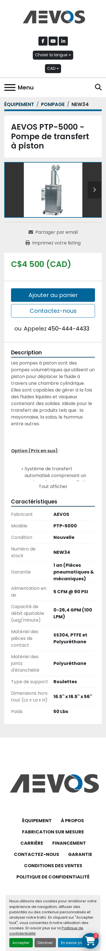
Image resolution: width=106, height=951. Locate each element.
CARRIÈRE (31, 843)
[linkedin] (63, 41)
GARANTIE (80, 854)
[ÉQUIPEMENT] (19, 104)
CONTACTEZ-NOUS (36, 854)
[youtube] (53, 41)
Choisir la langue (51, 55)
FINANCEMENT (69, 843)
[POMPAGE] (53, 104)
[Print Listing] (53, 243)
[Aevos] (53, 783)
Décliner (45, 942)
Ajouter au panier (53, 295)
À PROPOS (72, 820)
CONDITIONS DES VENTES (53, 865)
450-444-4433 (68, 328)
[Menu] (10, 87)
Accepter (21, 942)
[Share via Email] (53, 232)
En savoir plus (73, 942)
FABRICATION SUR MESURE (53, 832)
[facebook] (42, 41)
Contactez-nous (53, 311)
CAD (51, 68)
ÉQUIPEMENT (37, 820)
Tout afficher (53, 486)
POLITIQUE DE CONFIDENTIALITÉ (53, 877)
